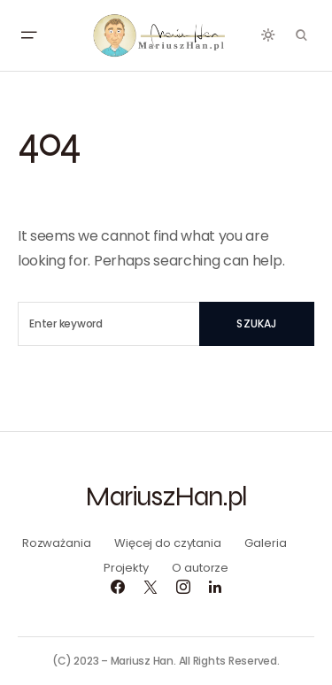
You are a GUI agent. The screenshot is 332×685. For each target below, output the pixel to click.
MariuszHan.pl (165, 495)
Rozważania (56, 543)
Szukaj (256, 323)
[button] (28, 35)
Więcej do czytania (167, 543)
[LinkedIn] (215, 587)
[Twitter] (150, 587)
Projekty (126, 567)
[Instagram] (183, 587)
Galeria (265, 543)
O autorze (200, 567)
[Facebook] (118, 587)
